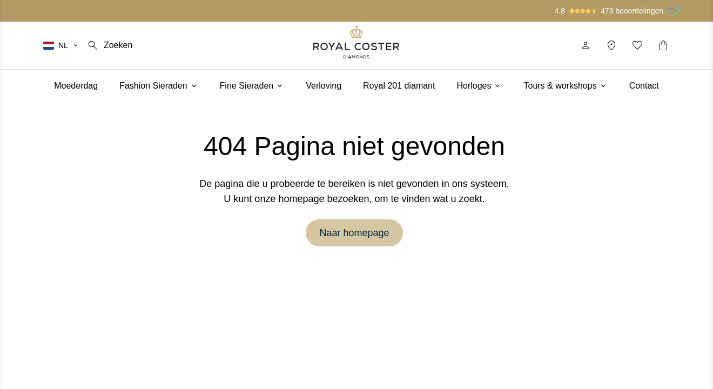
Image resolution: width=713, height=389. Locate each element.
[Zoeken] (109, 45)
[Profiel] (585, 45)
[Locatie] (611, 45)
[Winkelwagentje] (663, 45)
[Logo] (356, 41)
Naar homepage (354, 232)
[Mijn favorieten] (637, 45)
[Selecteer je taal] (61, 45)
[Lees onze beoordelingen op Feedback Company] (674, 10)
